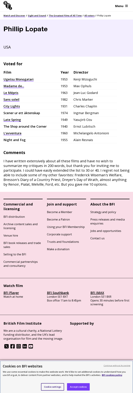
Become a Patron (58, 219)
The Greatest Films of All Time (65, 15)
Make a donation (58, 249)
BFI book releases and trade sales (22, 245)
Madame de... (13, 86)
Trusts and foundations (63, 242)
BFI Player (11, 293)
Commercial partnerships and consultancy (20, 264)
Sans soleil (11, 99)
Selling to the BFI (14, 254)
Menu (121, 6)
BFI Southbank (58, 293)
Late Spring (12, 120)
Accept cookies (78, 388)
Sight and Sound (37, 15)
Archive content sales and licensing (20, 226)
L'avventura (12, 133)
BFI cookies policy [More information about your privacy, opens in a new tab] (112, 376)
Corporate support (59, 234)
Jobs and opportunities (105, 231)
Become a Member (59, 212)
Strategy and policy (103, 212)
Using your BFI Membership (66, 227)
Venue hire (10, 235)
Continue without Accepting (117, 367)
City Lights (11, 106)
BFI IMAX (97, 293)
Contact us (97, 238)
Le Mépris (10, 93)
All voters (89, 15)
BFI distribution (14, 217)
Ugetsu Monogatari (18, 79)
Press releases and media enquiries (107, 221)
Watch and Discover (14, 15)
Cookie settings (52, 388)
